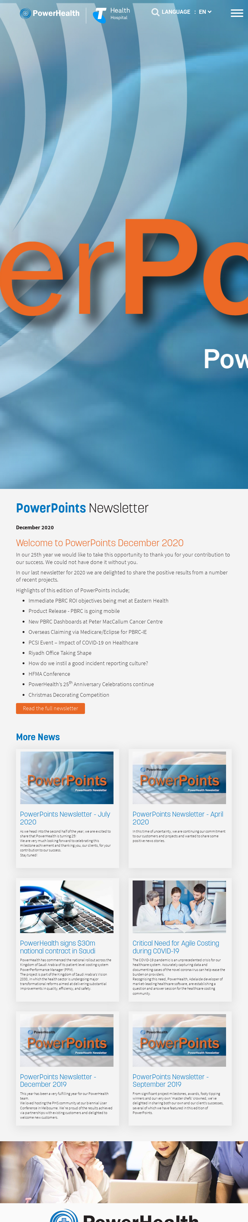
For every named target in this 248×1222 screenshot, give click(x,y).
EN (206, 11)
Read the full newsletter (50, 708)
